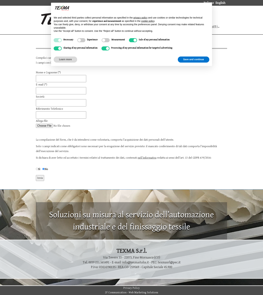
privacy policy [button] (140, 17)
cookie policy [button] (147, 21)
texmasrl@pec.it (169, 262)
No (46, 169)
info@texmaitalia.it (135, 262)
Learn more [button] (65, 59)
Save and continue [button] (193, 59)
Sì (39, 169)
